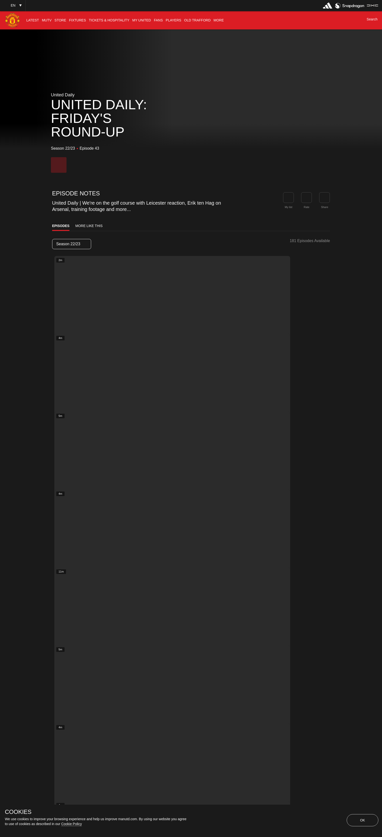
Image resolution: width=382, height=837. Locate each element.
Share (324, 207)
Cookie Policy (71, 824)
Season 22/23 (71, 244)
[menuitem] (32, 20)
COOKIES (18, 812)
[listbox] (71, 244)
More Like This (89, 226)
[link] (324, 197)
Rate (306, 207)
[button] (12, 5)
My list (288, 207)
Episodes (61, 226)
